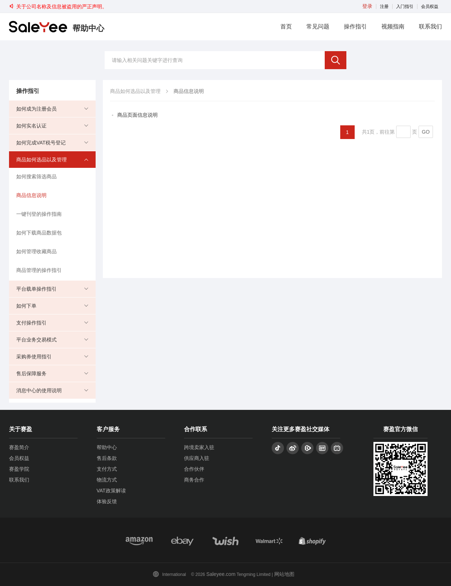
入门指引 (404, 6)
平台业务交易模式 (36, 340)
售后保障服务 (31, 373)
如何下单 (26, 306)
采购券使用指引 (34, 356)
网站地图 (284, 574)
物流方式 (107, 480)
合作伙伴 (194, 469)
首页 (286, 26)
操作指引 (355, 26)
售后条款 (107, 458)
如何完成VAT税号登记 (41, 143)
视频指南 (392, 26)
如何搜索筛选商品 (36, 176)
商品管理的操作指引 (39, 270)
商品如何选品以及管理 (41, 159)
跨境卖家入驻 (199, 447)
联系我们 (430, 26)
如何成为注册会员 (36, 109)
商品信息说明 (31, 195)
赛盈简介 (19, 447)
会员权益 (429, 6)
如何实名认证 (31, 126)
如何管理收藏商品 (36, 251)
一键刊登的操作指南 (39, 214)
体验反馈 (107, 501)
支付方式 (107, 469)
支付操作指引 (31, 323)
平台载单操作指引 (36, 289)
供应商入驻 (196, 458)
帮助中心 (107, 447)
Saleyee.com (221, 574)
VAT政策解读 (111, 490)
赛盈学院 (19, 469)
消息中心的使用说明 (39, 390)
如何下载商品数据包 (39, 233)
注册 (384, 6)
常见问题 (317, 26)
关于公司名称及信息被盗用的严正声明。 (58, 6)
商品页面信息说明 (137, 115)
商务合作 (194, 480)
